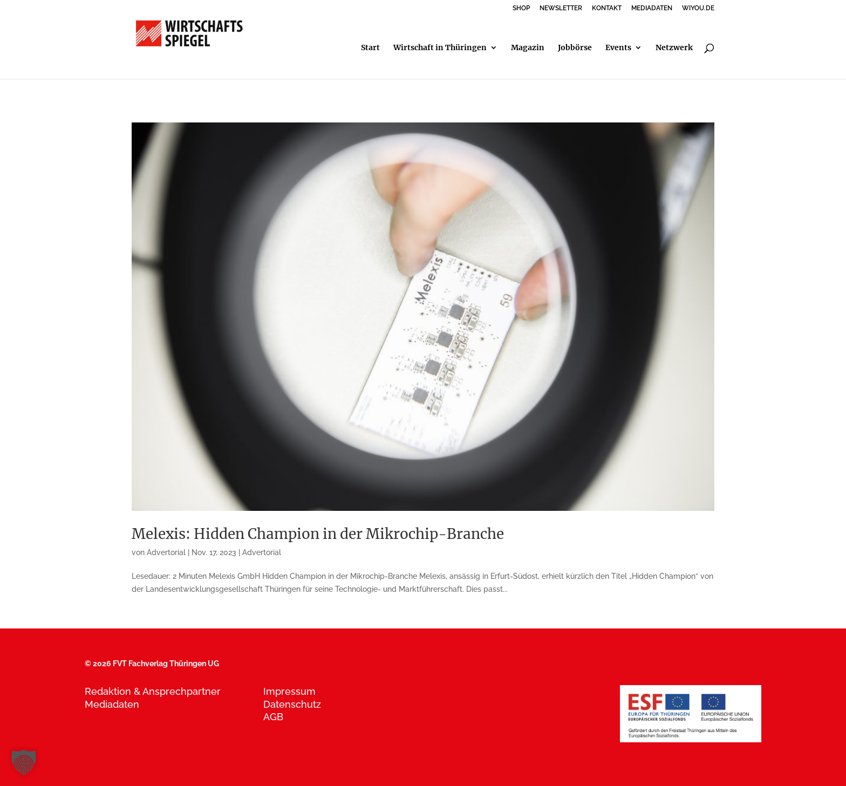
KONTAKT (607, 8)
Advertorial (166, 552)
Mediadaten (112, 704)
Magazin (527, 48)
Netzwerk (674, 48)
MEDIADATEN (651, 8)
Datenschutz (292, 704)
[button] (23, 762)
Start (370, 48)
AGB (273, 716)
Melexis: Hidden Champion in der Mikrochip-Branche (318, 534)
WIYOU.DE (698, 8)
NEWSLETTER (561, 8)
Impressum (289, 691)
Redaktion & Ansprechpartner (153, 691)
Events (618, 48)
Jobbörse (575, 48)
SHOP (521, 8)
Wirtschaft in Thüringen (440, 48)
